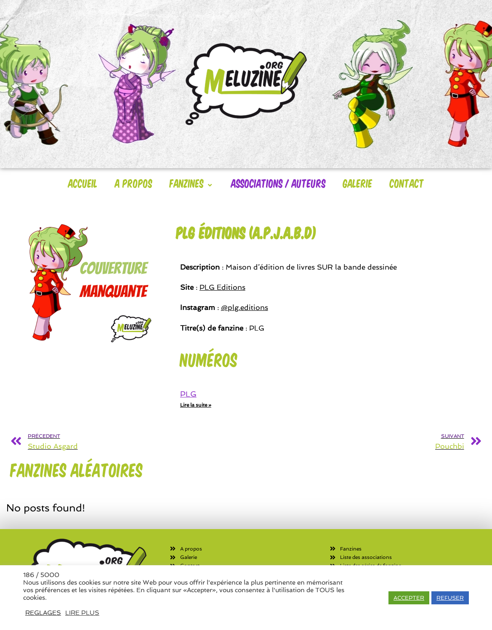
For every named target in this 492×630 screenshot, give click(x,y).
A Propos (133, 183)
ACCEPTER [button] (409, 598)
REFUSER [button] (450, 598)
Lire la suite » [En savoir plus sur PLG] (195, 405)
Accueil (83, 183)
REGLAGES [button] (43, 612)
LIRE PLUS (82, 612)
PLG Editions (222, 287)
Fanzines (192, 183)
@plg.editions (244, 307)
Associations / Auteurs (278, 183)
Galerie (357, 183)
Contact (407, 183)
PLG (188, 393)
